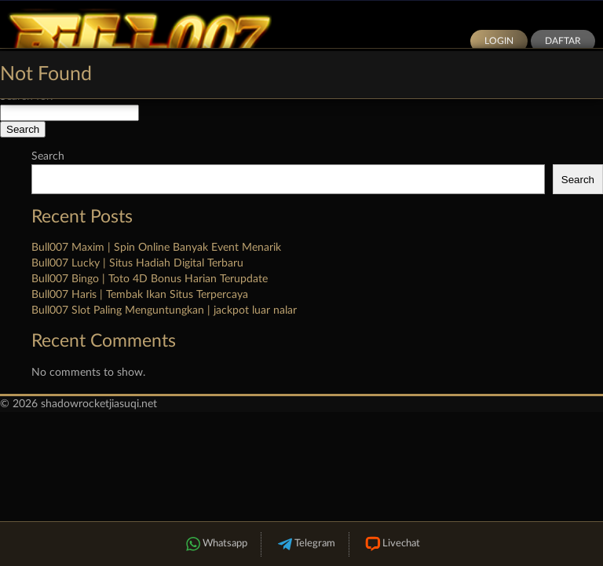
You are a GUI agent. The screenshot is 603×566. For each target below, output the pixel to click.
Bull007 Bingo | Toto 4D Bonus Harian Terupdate (149, 279)
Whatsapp (215, 544)
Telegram (305, 544)
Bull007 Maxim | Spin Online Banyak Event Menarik (156, 247)
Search (47, 156)
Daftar (563, 41)
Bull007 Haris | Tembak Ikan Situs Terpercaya (139, 294)
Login (498, 41)
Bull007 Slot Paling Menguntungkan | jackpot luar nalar (164, 310)
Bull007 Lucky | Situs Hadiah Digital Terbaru (137, 263)
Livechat (391, 544)
